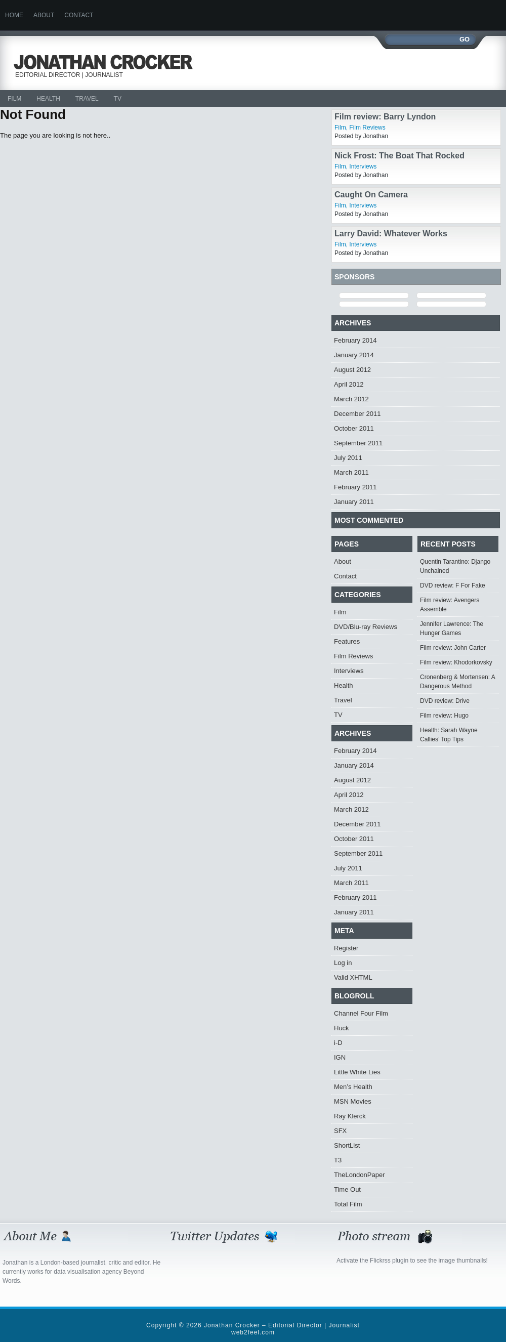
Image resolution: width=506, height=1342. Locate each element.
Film (14, 98)
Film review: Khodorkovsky (456, 662)
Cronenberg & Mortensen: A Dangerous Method (457, 682)
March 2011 (351, 472)
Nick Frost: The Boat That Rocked (399, 155)
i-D (338, 1042)
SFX (340, 1131)
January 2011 (354, 502)
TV (117, 98)
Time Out (347, 1189)
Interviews (362, 166)
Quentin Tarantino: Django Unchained (455, 566)
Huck (341, 1028)
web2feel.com (253, 1332)
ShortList (347, 1145)
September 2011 (358, 443)
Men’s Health (353, 1087)
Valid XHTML (353, 977)
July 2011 (348, 458)
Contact (78, 15)
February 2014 (355, 340)
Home (14, 15)
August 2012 (352, 369)
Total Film (348, 1204)
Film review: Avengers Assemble (449, 605)
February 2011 (355, 487)
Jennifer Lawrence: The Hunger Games (451, 628)
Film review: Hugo (444, 715)
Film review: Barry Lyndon (385, 116)
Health (48, 98)
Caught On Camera (371, 194)
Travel (87, 98)
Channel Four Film (361, 1013)
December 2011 (357, 413)
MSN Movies (352, 1101)
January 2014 (354, 355)
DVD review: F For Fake (452, 585)
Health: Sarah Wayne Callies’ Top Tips (449, 735)
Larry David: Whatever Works (390, 233)
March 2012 (351, 399)
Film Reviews (367, 127)
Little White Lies (357, 1072)
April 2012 (349, 384)
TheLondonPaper (359, 1175)
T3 (338, 1160)
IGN (340, 1057)
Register (346, 948)
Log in (343, 963)
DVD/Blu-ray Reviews (365, 627)
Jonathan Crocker (107, 61)
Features (347, 641)
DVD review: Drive (445, 700)
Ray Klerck (350, 1116)
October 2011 (354, 428)
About (43, 15)
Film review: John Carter (453, 647)
